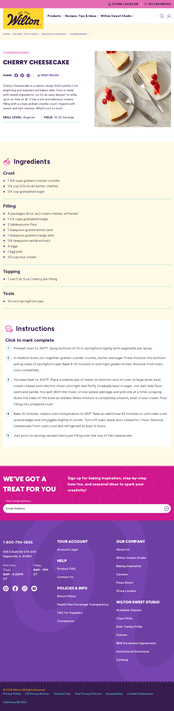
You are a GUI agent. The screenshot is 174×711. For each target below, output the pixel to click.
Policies (121, 635)
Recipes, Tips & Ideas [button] (82, 16)
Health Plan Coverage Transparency (83, 604)
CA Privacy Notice (37, 693)
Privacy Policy (12, 693)
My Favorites (157, 4)
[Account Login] (168, 16)
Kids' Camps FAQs (129, 626)
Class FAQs (124, 618)
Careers (122, 574)
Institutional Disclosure (132, 651)
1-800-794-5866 (18, 542)
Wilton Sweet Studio (131, 558)
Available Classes (128, 610)
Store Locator (123, 4)
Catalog (122, 660)
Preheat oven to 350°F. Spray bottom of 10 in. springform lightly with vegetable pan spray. (83, 347)
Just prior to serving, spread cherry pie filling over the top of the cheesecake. (73, 435)
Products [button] (55, 16)
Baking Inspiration (128, 566)
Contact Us (65, 577)
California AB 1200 (15, 702)
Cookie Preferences (140, 693)
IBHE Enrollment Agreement (136, 643)
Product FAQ (66, 568)
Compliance (65, 621)
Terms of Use (61, 693)
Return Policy (66, 596)
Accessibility (114, 693)
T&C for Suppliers (70, 612)
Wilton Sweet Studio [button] (117, 16)
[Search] (161, 16)
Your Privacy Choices (88, 693)
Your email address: (18, 501)
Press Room (124, 582)
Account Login (67, 549)
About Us (123, 549)
